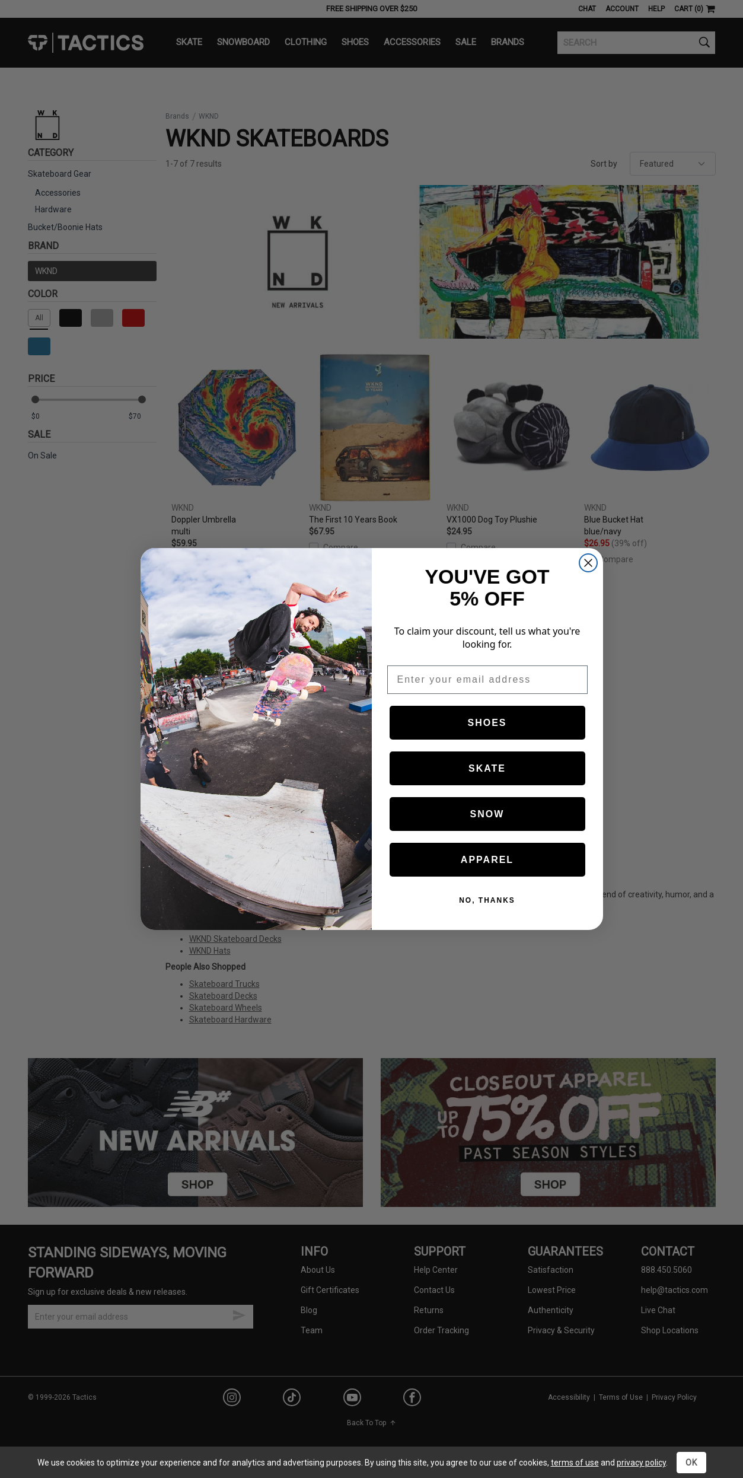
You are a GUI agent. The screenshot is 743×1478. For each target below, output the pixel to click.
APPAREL (487, 860)
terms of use (575, 1462)
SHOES (486, 723)
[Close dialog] (588, 563)
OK (691, 1462)
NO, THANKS (487, 900)
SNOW (487, 814)
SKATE (487, 768)
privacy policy (641, 1462)
